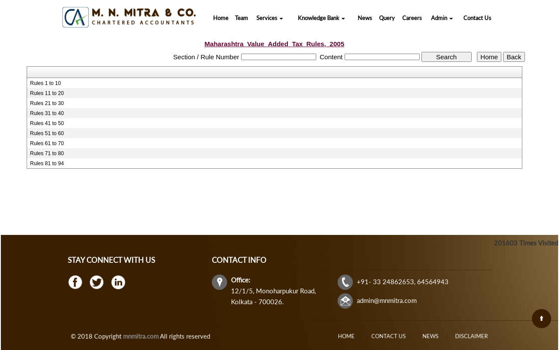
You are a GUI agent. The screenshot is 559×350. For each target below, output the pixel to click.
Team (241, 17)
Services (269, 17)
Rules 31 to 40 (47, 113)
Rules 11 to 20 (47, 93)
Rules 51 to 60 (47, 133)
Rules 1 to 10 (45, 83)
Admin (442, 17)
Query (387, 17)
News (365, 17)
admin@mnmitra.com (384, 298)
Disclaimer (450, 336)
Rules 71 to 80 (47, 153)
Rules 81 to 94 (47, 163)
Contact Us (477, 17)
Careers (412, 17)
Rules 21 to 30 (47, 103)
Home (220, 17)
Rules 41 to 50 (47, 123)
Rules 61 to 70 (47, 143)
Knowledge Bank (321, 17)
